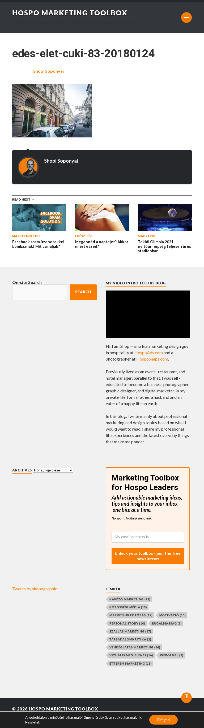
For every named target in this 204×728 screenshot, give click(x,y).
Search (83, 292)
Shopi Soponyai (48, 70)
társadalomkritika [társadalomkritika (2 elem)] (130, 639)
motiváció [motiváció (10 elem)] (172, 615)
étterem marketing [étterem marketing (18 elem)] (130, 663)
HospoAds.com (148, 352)
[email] (148, 537)
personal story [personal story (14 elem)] (127, 623)
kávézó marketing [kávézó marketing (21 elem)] (129, 599)
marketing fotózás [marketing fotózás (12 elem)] (130, 615)
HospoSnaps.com (152, 358)
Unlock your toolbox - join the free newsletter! (148, 556)
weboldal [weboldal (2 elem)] (171, 655)
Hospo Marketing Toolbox (70, 13)
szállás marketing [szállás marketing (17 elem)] (130, 631)
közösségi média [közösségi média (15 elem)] (128, 607)
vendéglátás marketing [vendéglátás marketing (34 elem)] (134, 647)
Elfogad (163, 719)
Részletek (32, 722)
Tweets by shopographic (34, 588)
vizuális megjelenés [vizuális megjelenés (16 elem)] (131, 655)
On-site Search (27, 282)
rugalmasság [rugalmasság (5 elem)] (167, 623)
